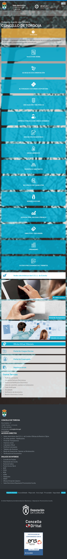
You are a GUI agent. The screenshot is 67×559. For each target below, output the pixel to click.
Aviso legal (39, 493)
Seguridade (56, 493)
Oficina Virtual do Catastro (11, 481)
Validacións (6, 477)
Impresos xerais (9, 443)
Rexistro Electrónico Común (14, 394)
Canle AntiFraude (10, 387)
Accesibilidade (23, 493)
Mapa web (31, 493)
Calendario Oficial (9, 445)
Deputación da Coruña (10, 462)
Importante (33, 34)
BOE (4, 472)
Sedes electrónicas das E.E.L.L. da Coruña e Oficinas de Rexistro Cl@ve (26, 436)
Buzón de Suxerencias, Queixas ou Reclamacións (19, 451)
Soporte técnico (12, 493)
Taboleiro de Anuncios (11, 449)
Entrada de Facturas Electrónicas (15, 380)
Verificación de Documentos (13, 453)
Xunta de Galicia (8, 464)
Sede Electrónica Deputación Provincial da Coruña (20, 483)
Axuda (63, 493)
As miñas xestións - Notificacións (14, 438)
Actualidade (8, 390)
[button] (63, 3)
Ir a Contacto (5, 431)
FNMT (5, 479)
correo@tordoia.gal (15, 429)
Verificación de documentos (14, 392)
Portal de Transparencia (11, 441)
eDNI (5, 474)
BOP (4, 468)
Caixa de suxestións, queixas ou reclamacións (19, 385)
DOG (5, 470)
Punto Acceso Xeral (9, 466)
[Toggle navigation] (6, 13)
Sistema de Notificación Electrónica (16, 382)
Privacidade (48, 493)
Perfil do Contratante (10, 447)
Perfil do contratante (11, 378)
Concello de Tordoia (9, 459)
